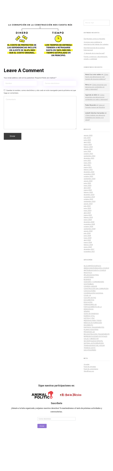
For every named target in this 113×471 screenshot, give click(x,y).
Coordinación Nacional (93, 293)
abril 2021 (87, 165)
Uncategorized (90, 350)
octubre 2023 (88, 154)
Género (87, 311)
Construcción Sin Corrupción (96, 289)
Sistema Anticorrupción (94, 343)
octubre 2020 (88, 176)
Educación (88, 302)
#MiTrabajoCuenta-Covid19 (95, 270)
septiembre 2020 (89, 179)
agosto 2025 (88, 135)
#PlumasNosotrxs (91, 275)
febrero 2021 (88, 170)
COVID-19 (87, 295)
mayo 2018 (87, 238)
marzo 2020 (88, 190)
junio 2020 (87, 183)
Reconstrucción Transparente (97, 334)
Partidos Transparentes (94, 327)
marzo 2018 (88, 242)
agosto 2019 (88, 204)
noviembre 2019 (89, 197)
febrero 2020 (88, 192)
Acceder (86, 364)
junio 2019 (87, 208)
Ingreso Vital (89, 316)
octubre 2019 (88, 199)
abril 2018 (87, 240)
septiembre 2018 (89, 229)
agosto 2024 (88, 149)
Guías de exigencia (91, 314)
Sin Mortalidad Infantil (93, 341)
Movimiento (88, 325)
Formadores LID (90, 305)
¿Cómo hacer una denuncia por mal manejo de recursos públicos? (96, 76)
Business (87, 279)
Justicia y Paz (89, 318)
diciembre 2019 (89, 195)
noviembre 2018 (89, 224)
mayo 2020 (87, 185)
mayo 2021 (87, 163)
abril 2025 (87, 142)
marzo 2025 (88, 145)
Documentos (89, 300)
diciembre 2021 (89, 158)
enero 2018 (88, 247)
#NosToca (88, 273)
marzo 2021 (88, 167)
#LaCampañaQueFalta (92, 266)
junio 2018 (87, 236)
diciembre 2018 (89, 222)
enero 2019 (88, 220)
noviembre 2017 (89, 252)
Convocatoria (90, 291)
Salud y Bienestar (91, 339)
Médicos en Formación (93, 323)
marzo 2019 (88, 215)
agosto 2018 (88, 231)
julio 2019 (87, 206)
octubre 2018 (88, 226)
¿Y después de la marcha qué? (94, 53)
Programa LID (89, 332)
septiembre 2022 (89, 156)
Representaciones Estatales (95, 336)
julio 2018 (87, 233)
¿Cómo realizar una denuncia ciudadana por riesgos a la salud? (95, 117)
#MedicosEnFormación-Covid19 (96, 268)
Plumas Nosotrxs (91, 330)
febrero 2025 (88, 147)
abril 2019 (87, 213)
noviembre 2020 (89, 174)
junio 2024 (87, 151)
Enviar (42, 426)
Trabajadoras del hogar (94, 345)
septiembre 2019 (89, 201)
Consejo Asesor (90, 286)
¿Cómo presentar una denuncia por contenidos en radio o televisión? (96, 87)
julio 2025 (87, 138)
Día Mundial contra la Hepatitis (94, 39)
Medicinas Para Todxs (93, 320)
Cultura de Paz (90, 298)
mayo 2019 (87, 211)
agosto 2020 (88, 181)
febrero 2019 (88, 217)
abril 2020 (87, 188)
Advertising (89, 277)
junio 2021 (87, 160)
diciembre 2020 (89, 172)
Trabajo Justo (89, 348)
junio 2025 (87, 140)
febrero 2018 (88, 245)
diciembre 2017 (89, 249)
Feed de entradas (90, 367)
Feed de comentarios (91, 369)
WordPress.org (89, 371)
